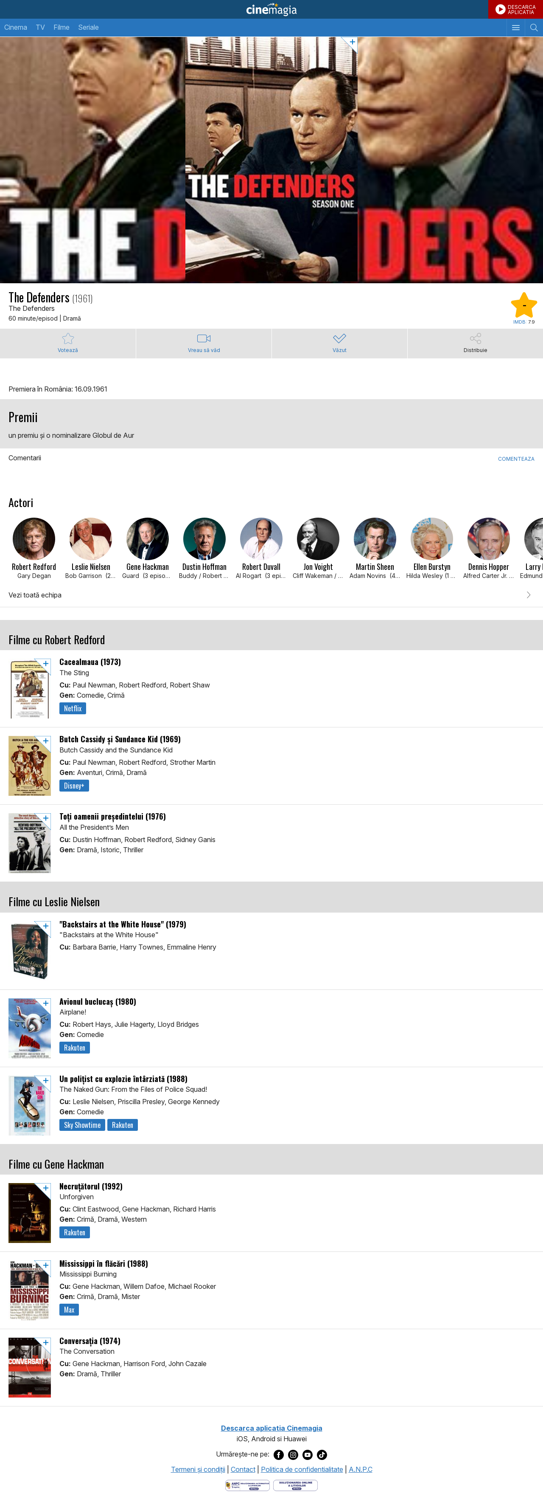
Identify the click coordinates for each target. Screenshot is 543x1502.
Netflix (72, 708)
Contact (243, 1469)
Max (69, 1310)
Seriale (88, 27)
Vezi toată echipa (35, 595)
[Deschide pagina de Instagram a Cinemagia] (293, 1454)
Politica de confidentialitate (302, 1469)
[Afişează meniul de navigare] (516, 28)
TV (40, 27)
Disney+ (74, 786)
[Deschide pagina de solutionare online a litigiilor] (295, 1485)
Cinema (15, 27)
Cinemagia (271, 9)
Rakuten (74, 1048)
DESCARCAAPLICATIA (522, 9)
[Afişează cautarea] (534, 28)
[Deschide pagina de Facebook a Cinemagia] (279, 1454)
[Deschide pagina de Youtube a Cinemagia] (307, 1454)
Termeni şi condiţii (198, 1469)
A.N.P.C (360, 1469)
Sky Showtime (82, 1125)
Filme (61, 27)
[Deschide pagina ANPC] (247, 1485)
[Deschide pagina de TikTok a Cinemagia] (322, 1454)
